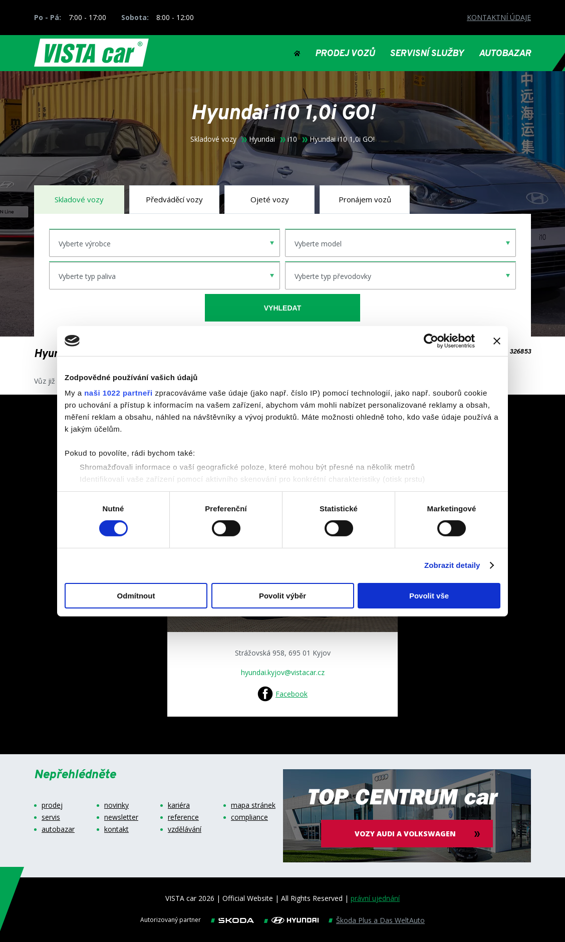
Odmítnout (136, 595)
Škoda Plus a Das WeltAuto (380, 920)
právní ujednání (375, 898)
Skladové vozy (213, 139)
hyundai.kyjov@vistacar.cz (283, 672)
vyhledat (282, 308)
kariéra (179, 805)
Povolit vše (429, 595)
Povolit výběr (282, 595)
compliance (249, 817)
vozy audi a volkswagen (407, 833)
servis (51, 817)
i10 (292, 139)
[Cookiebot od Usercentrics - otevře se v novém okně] (431, 340)
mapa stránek (253, 805)
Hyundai (262, 139)
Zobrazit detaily (452, 565)
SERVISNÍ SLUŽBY (427, 54)
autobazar (58, 829)
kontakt (116, 829)
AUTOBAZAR (505, 54)
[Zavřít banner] (496, 340)
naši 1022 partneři (118, 393)
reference (183, 817)
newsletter (121, 817)
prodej (52, 805)
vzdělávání (184, 829)
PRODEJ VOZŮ (345, 54)
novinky (116, 805)
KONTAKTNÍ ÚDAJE (499, 17)
